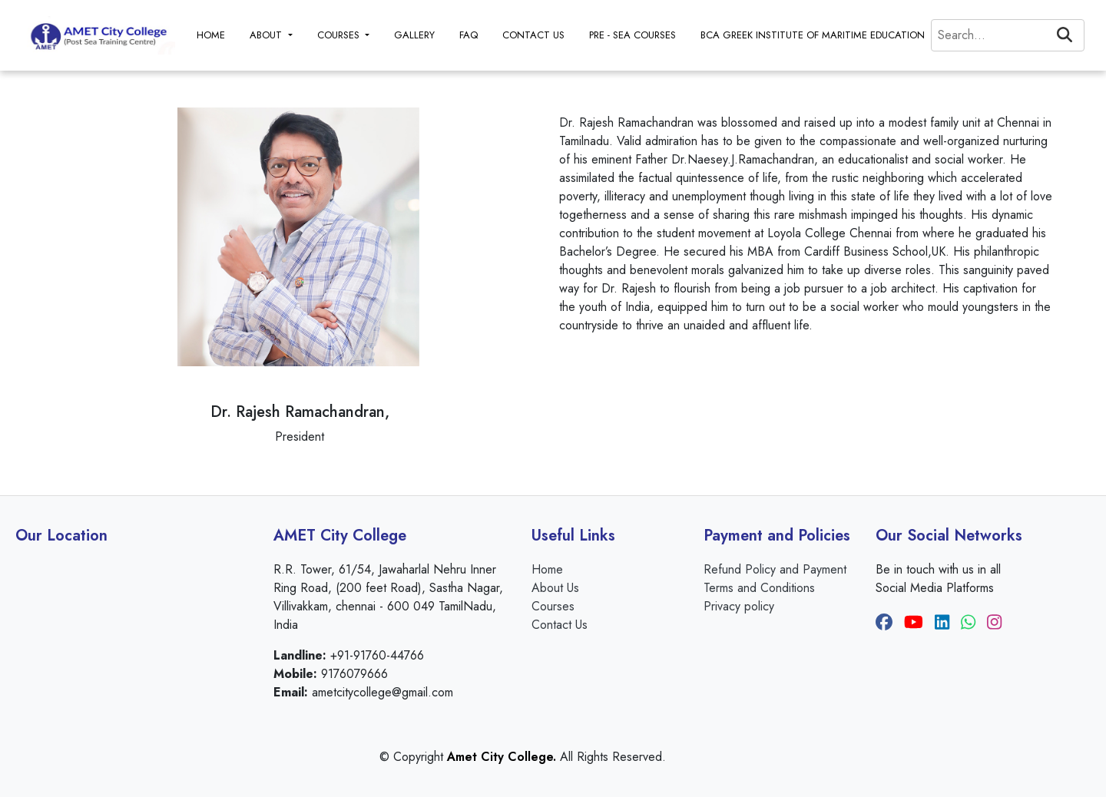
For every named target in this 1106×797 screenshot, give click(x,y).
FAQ (468, 35)
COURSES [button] (340, 35)
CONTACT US (533, 35)
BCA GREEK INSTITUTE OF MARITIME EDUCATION (812, 35)
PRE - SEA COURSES (632, 35)
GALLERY (414, 35)
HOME (211, 35)
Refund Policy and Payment (775, 569)
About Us (555, 588)
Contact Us (559, 624)
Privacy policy (739, 606)
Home (547, 569)
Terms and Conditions (759, 588)
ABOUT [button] (267, 35)
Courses (553, 606)
